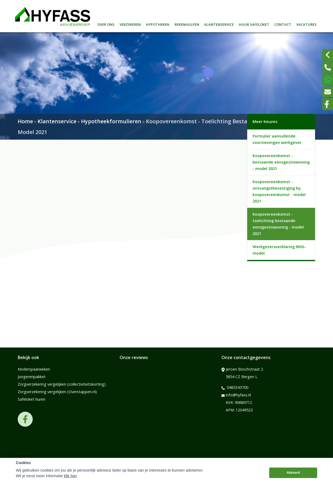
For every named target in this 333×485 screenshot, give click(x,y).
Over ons (105, 23)
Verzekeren (130, 23)
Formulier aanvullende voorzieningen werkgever (277, 139)
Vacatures (306, 23)
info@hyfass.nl (236, 395)
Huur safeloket (254, 23)
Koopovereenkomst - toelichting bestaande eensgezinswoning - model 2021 (278, 224)
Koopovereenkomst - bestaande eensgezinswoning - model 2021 (281, 162)
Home (25, 121)
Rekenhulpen (187, 23)
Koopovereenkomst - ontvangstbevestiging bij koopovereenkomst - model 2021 (279, 191)
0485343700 (234, 387)
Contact (282, 23)
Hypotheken (157, 23)
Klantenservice (219, 23)
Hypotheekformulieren (111, 121)
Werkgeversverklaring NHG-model (279, 250)
